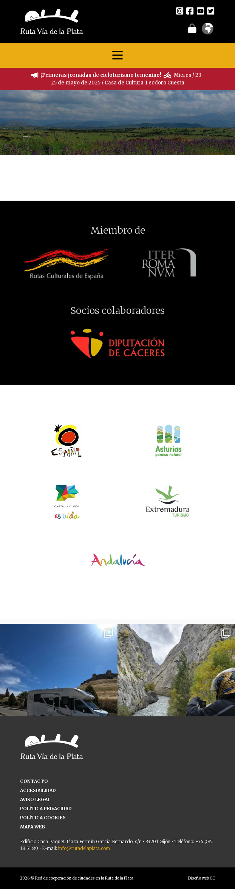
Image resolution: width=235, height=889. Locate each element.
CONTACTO (34, 781)
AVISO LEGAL (35, 799)
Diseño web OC (201, 878)
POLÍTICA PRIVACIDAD (46, 808)
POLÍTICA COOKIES (43, 817)
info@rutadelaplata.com (84, 848)
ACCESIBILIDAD (38, 790)
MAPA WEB (32, 827)
